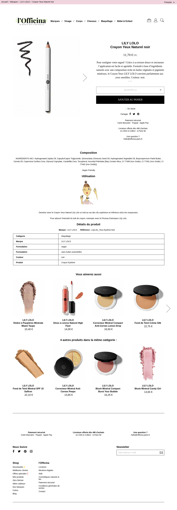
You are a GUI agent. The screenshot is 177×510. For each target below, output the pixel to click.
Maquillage (107, 21)
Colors (15, 490)
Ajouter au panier (130, 99)
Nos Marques (18, 487)
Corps (79, 21)
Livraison (42, 467)
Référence (85, 230)
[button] (85, 77)
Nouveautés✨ (19, 467)
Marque (62, 230)
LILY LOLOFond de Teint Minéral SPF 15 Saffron (28, 389)
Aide (41, 474)
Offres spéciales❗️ (21, 474)
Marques (55, 21)
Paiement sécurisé (47, 482)
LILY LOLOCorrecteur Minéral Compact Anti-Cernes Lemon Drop (108, 323)
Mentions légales (46, 470)
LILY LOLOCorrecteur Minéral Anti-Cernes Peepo (68, 389)
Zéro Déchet (18, 480)
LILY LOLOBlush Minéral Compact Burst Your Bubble (108, 389)
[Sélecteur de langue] (170, 2)
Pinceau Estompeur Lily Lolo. (114, 218)
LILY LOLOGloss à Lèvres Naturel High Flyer (68, 323)
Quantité (129, 90)
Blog (15, 494)
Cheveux (91, 21)
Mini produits (18, 477)
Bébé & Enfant (124, 21)
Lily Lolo (75, 212)
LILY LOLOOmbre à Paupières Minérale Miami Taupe (28, 323)
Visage (67, 21)
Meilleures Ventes (20, 470)
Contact (42, 491)
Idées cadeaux (19, 484)
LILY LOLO (130, 43)
